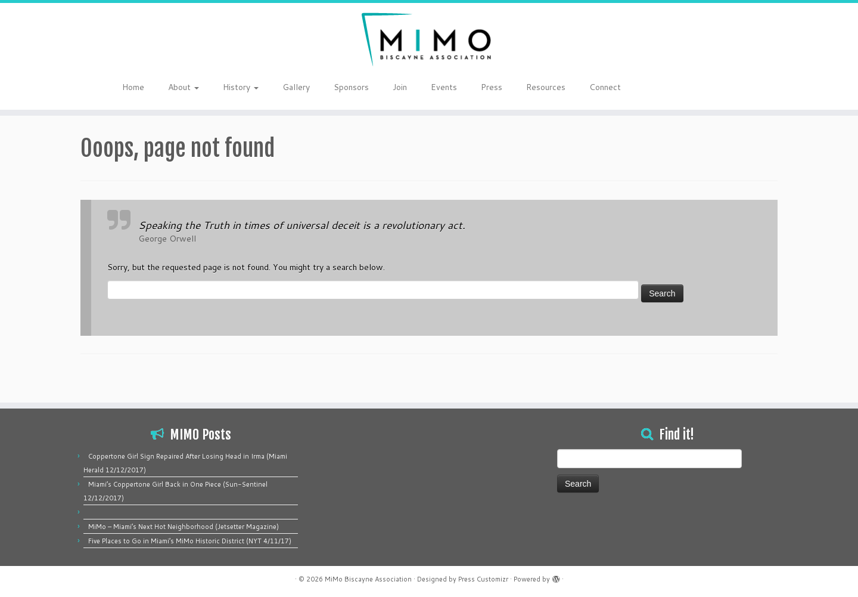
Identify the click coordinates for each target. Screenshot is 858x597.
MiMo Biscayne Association (368, 579)
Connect (605, 87)
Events (444, 87)
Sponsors (351, 87)
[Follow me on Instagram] (732, 88)
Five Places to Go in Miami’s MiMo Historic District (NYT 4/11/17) (189, 541)
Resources (545, 87)
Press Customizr (483, 579)
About (183, 87)
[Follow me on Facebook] (724, 88)
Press (491, 87)
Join (400, 87)
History (241, 87)
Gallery (296, 87)
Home (133, 87)
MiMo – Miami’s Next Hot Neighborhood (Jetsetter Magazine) (183, 526)
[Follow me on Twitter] (716, 88)
